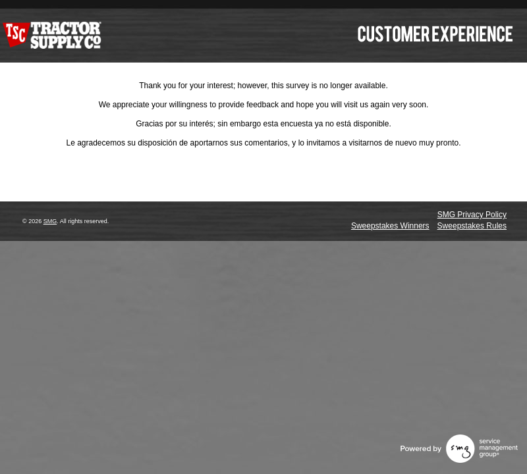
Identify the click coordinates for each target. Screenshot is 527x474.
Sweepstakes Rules (472, 225)
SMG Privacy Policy (472, 214)
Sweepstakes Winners (390, 225)
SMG (50, 221)
